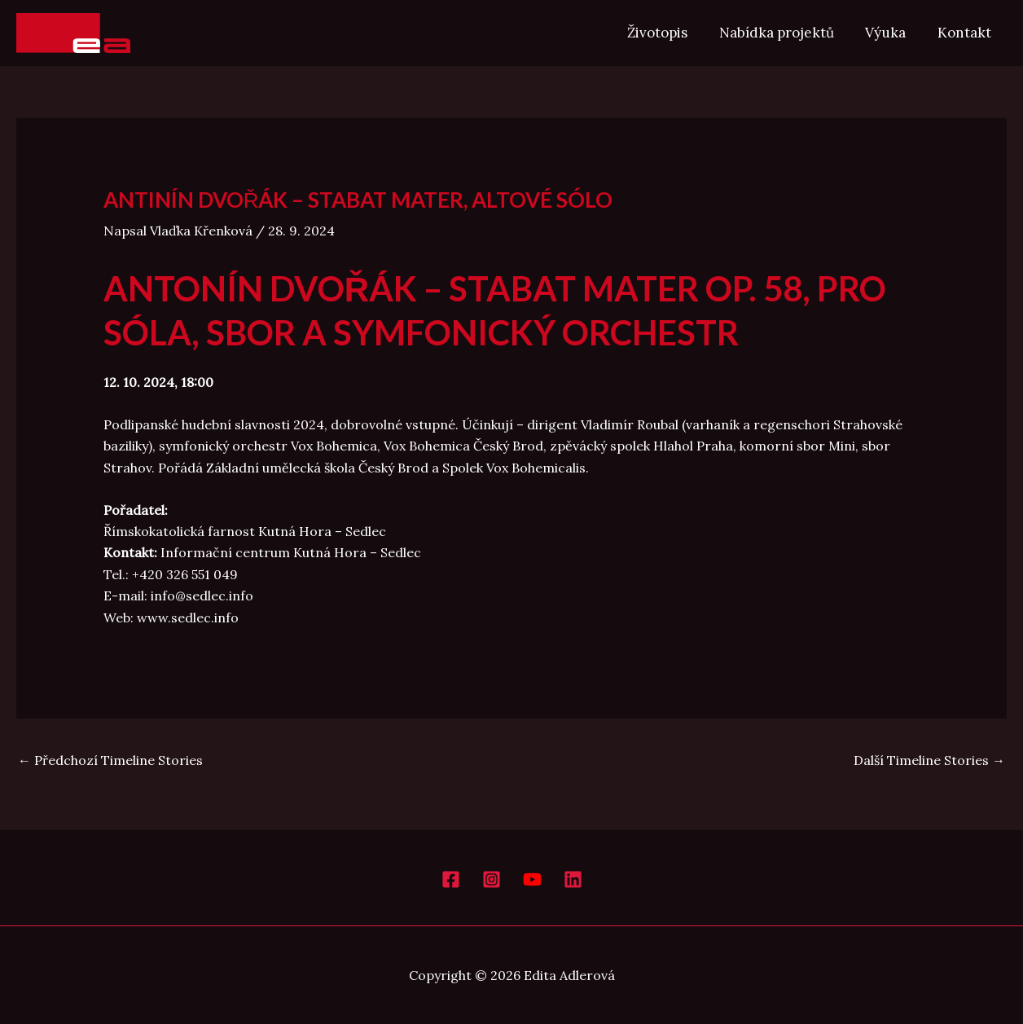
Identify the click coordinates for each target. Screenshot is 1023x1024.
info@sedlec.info (202, 595)
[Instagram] (491, 879)
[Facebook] (450, 879)
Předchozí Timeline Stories (110, 760)
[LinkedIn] (573, 879)
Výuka (891, 33)
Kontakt (966, 33)
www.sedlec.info (188, 617)
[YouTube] (532, 879)
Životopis (670, 33)
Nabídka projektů (785, 33)
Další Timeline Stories (929, 760)
